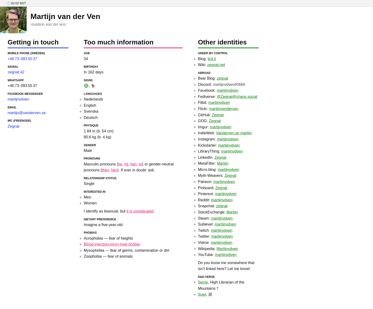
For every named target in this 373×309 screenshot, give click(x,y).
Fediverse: (227, 97)
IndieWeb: (225, 133)
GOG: (209, 121)
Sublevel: (217, 224)
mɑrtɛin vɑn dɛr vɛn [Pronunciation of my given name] (48, 24)
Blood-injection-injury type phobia (112, 244)
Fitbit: (214, 103)
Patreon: (216, 182)
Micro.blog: (218, 170)
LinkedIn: (212, 157)
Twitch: (215, 230)
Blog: (207, 59)
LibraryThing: (220, 151)
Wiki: (211, 65)
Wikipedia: (218, 249)
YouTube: (217, 255)
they (105, 170)
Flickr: (218, 109)
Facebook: (218, 90)
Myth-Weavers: (217, 176)
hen (114, 170)
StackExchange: (218, 212)
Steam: (215, 218)
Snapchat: (213, 206)
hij (126, 164)
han (133, 164)
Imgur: (214, 127)
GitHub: (211, 115)
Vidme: (215, 243)
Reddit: (215, 200)
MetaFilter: (213, 163)
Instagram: (218, 139)
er (140, 164)
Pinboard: (212, 188)
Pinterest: (217, 194)
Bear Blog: (213, 78)
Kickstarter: (219, 145)
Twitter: (215, 236)
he (120, 164)
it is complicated (140, 211)
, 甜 (205, 294)
